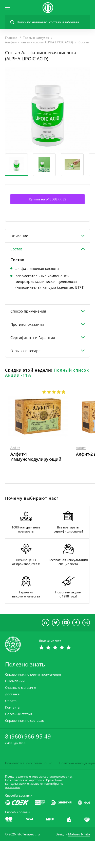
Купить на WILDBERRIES (47, 199)
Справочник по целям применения (33, 674)
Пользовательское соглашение (28, 763)
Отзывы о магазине (20, 687)
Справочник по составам (25, 720)
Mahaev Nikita (79, 834)
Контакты (12, 707)
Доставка (12, 694)
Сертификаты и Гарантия (32, 337)
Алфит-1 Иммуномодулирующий (35, 456)
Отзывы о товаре (25, 350)
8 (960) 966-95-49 (28, 736)
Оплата (10, 701)
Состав (16, 249)
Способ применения (28, 311)
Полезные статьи (18, 714)
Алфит (15, 447)
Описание (19, 235)
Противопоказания (27, 324)
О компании (15, 681)
